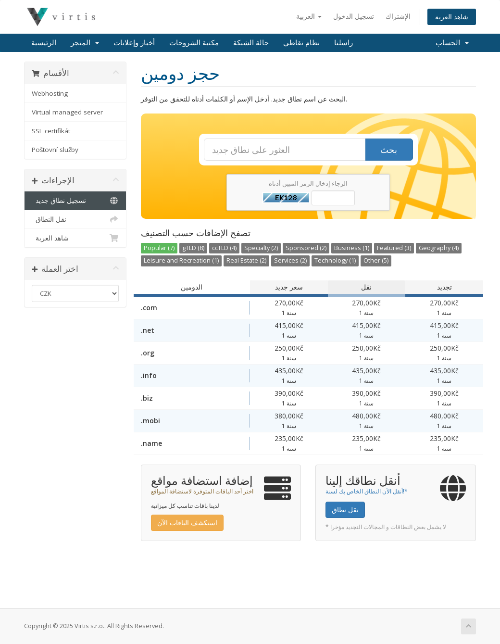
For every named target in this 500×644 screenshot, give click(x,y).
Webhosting (50, 93)
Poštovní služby (55, 149)
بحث (388, 149)
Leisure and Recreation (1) (181, 260)
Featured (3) (394, 248)
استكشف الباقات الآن (187, 522)
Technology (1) (335, 260)
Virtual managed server (67, 112)
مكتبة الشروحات (194, 42)
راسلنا (343, 42)
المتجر (85, 42)
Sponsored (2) (306, 248)
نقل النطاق (75, 219)
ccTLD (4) (224, 248)
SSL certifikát (51, 130)
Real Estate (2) (246, 260)
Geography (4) (439, 248)
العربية (309, 16)
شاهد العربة (451, 16)
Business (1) (351, 248)
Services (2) (290, 260)
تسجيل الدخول (353, 16)
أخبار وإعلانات (134, 42)
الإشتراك (398, 16)
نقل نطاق (345, 509)
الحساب (452, 42)
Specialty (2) (261, 248)
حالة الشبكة (251, 42)
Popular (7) (159, 248)
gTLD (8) (193, 248)
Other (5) (375, 260)
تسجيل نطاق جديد (75, 200)
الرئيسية (43, 42)
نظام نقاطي (301, 42)
